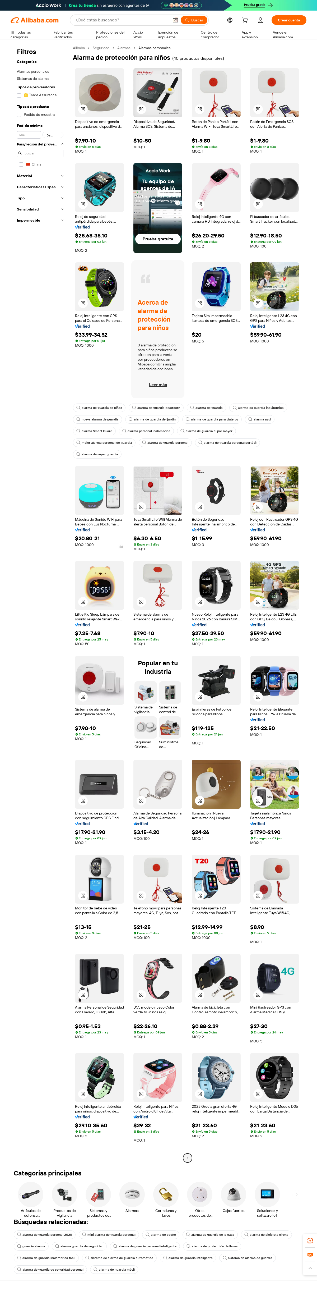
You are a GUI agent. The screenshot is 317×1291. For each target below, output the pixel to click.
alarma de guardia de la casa (210, 1235)
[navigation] (40, 603)
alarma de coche (161, 1235)
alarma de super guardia (97, 454)
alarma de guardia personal (165, 443)
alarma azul (259, 419)
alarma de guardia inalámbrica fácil (46, 1258)
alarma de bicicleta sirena (266, 1235)
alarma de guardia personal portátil (227, 443)
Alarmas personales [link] (154, 48)
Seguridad (101, 48)
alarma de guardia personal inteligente (144, 1246)
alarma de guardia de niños (99, 408)
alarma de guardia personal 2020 (44, 1235)
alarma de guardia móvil (114, 1269)
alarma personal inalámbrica (146, 431)
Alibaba (79, 48)
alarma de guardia (206, 408)
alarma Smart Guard (94, 431)
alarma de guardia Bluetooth (156, 408)
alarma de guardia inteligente (188, 1258)
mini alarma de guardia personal (109, 1235)
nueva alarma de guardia (97, 419)
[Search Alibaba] (122, 20)
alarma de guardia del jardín (152, 419)
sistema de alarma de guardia (247, 1258)
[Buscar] (194, 20)
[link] (310, 1241)
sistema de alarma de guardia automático (119, 1258)
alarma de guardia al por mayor (206, 431)
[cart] (246, 21)
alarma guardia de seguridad (79, 1246)
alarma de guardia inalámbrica (258, 408)
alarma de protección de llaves (212, 1246)
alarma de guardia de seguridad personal (50, 1269)
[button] (175, 20)
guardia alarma (31, 1246)
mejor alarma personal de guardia (104, 443)
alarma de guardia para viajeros (212, 419)
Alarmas (123, 48)
